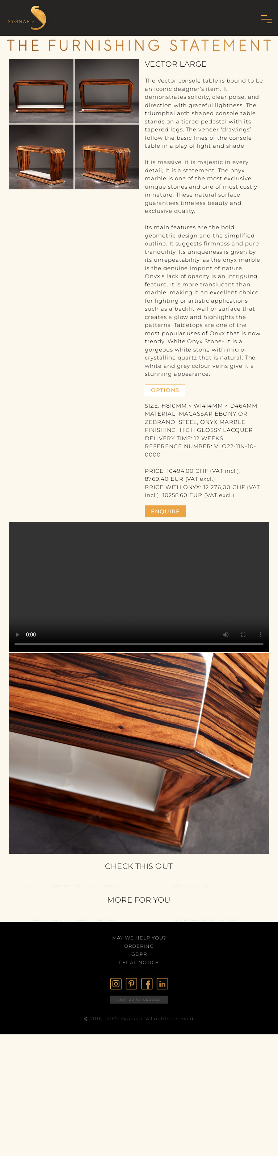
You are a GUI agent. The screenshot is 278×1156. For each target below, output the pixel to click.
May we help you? (139, 938)
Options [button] (165, 390)
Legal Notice (139, 962)
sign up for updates (139, 999)
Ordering (139, 946)
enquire (165, 511)
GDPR (139, 954)
